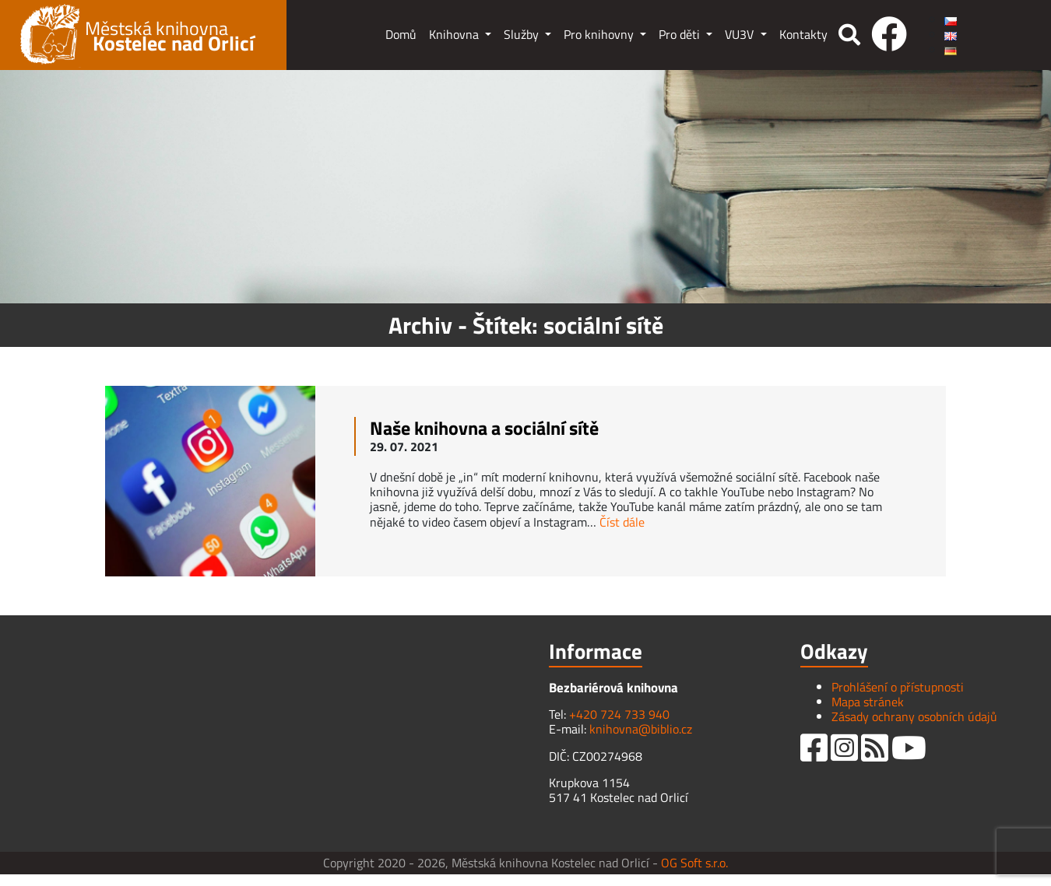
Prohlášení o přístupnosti (897, 687)
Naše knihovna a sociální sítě (484, 428)
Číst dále (622, 522)
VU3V (741, 34)
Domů (401, 34)
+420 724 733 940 (619, 714)
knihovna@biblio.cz (640, 729)
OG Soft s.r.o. (694, 862)
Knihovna (455, 34)
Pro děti (681, 34)
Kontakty (803, 34)
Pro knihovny (600, 34)
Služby (523, 34)
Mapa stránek (867, 701)
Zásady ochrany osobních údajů (914, 716)
